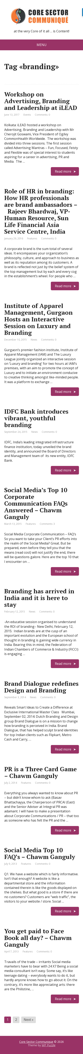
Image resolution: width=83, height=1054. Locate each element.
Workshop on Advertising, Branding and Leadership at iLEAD (40, 101)
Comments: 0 (42, 114)
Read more (63, 171)
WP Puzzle (48, 1045)
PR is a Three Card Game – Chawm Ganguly (40, 772)
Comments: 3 (47, 524)
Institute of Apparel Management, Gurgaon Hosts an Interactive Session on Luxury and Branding (38, 319)
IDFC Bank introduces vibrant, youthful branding (36, 418)
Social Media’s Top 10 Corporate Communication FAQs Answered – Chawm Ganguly (36, 503)
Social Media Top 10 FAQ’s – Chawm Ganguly (39, 853)
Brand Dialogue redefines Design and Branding (41, 686)
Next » (28, 1019)
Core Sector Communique (36, 1042)
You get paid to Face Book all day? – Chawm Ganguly (38, 938)
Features (32, 238)
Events (27, 114)
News (34, 339)
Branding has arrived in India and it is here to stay (39, 598)
